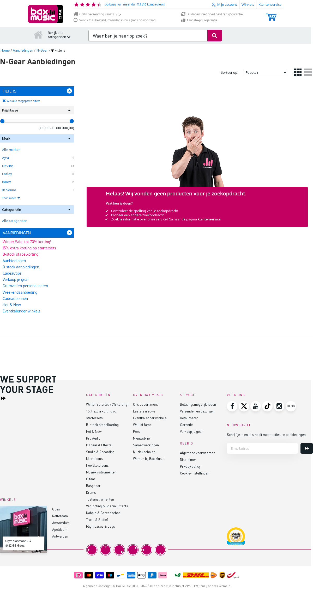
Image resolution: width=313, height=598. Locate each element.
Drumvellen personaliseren (25, 285)
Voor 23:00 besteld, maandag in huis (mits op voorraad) (115, 20)
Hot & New (12, 305)
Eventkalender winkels (21, 311)
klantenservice (209, 219)
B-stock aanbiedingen (21, 267)
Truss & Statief (97, 519)
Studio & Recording (100, 451)
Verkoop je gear (16, 279)
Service (187, 395)
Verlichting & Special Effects (107, 506)
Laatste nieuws (144, 411)
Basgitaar (93, 485)
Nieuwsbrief (142, 438)
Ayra (5, 158)
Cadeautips (12, 273)
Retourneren (189, 418)
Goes (56, 509)
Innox (6, 182)
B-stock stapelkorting (20, 254)
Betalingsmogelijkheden (198, 404)
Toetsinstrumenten (100, 499)
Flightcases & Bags (100, 526)
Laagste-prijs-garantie (199, 20)
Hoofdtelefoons (97, 465)
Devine (7, 166)
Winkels (248, 4)
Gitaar (90, 479)
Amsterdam (61, 522)
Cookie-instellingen (194, 473)
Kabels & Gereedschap (103, 512)
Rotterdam (60, 516)
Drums (91, 492)
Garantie (186, 424)
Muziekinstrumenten (101, 472)
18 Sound (9, 190)
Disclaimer (188, 459)
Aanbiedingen (14, 260)
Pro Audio (93, 438)
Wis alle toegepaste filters (23, 101)
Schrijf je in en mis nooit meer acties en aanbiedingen (266, 434)
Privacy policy (190, 466)
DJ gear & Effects (99, 445)
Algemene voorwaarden (197, 453)
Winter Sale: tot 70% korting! (27, 241)
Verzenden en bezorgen (197, 411)
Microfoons (94, 458)
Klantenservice (269, 4)
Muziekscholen (144, 451)
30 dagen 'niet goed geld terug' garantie (212, 14)
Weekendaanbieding (20, 292)
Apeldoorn (60, 529)
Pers (136, 431)
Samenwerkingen (146, 445)
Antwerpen (60, 536)
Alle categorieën (14, 221)
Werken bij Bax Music (148, 458)
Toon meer (11, 198)
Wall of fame (142, 424)
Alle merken (11, 149)
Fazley (7, 174)
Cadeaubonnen (15, 298)
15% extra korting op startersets (29, 248)
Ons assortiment (145, 404)
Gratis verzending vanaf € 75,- (97, 14)
